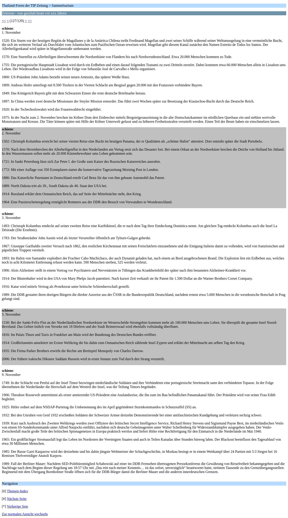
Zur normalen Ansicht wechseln (25, 514)
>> (30, 21)
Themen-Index (17, 491)
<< (4, 21)
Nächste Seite (17, 499)
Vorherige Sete (17, 506)
